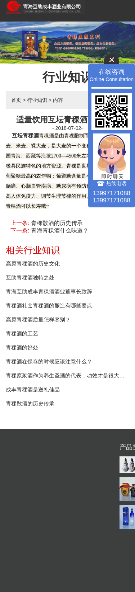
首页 (16, 100)
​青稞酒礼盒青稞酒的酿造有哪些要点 (49, 305)
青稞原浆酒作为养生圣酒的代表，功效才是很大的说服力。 (66, 375)
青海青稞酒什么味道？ (60, 230)
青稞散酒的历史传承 (57, 223)
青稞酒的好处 (22, 347)
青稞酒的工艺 (22, 333)
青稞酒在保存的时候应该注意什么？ (49, 361)
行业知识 (37, 100)
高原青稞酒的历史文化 (33, 263)
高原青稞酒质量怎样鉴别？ (38, 319)
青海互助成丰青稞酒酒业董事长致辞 (49, 291)
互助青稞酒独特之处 (30, 277)
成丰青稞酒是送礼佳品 (33, 389)
